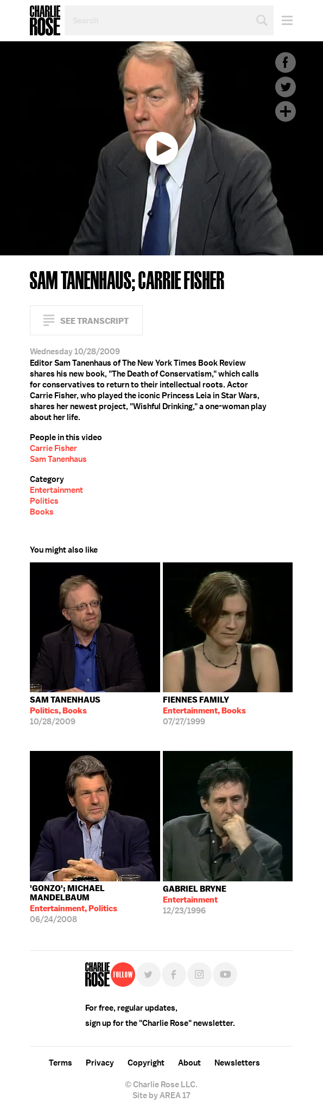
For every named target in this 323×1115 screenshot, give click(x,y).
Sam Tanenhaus (58, 459)
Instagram (199, 974)
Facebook (285, 62)
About (189, 1062)
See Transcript (94, 321)
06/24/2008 (95, 904)
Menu (283, 20)
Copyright (146, 1062)
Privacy (100, 1062)
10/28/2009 (65, 710)
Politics (44, 501)
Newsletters (237, 1062)
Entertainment (56, 490)
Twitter (285, 87)
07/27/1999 (204, 710)
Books (42, 511)
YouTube (225, 974)
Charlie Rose (45, 20)
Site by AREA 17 (161, 1095)
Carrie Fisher (53, 448)
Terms (60, 1062)
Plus (285, 111)
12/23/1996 (194, 900)
